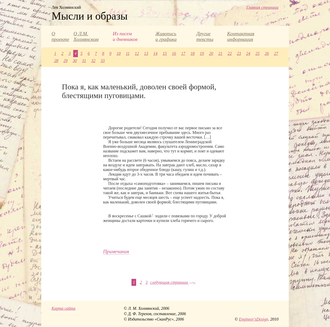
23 (239, 53)
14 (155, 53)
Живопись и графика (166, 36)
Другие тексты (204, 36)
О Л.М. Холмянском (85, 36)
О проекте (60, 36)
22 (230, 53)
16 (174, 53)
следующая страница (172, 282)
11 (128, 53)
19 (202, 53)
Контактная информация (240, 36)
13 (146, 53)
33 (103, 60)
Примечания (116, 251)
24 (248, 53)
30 (75, 60)
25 (257, 53)
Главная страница (262, 7)
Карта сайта (64, 308)
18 (193, 53)
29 (65, 60)
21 (220, 53)
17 (183, 53)
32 (93, 60)
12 (137, 53)
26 (267, 53)
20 (211, 53)
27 (276, 53)
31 (84, 60)
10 (119, 53)
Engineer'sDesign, (254, 319)
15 (165, 53)
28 (56, 60)
